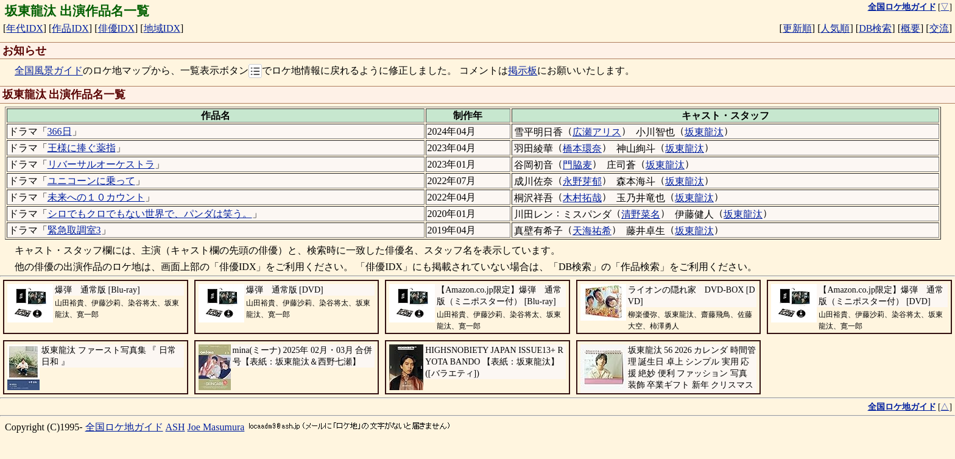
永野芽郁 (582, 181)
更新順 (797, 28)
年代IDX (24, 28)
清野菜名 (640, 214)
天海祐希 (592, 231)
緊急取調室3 (74, 230)
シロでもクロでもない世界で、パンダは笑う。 (150, 213)
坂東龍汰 (704, 132)
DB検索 (875, 28)
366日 (60, 131)
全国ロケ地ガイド (124, 427)
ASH (175, 427)
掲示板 (522, 71)
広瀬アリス (597, 132)
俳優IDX (116, 28)
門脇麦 (577, 165)
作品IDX (70, 28)
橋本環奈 (582, 148)
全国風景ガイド (49, 71)
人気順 (835, 28)
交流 (939, 28)
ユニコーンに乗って (91, 181)
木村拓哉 (582, 198)
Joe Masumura (216, 427)
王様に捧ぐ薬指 (82, 148)
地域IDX (162, 28)
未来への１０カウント (96, 197)
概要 (910, 28)
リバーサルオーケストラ (101, 164)
